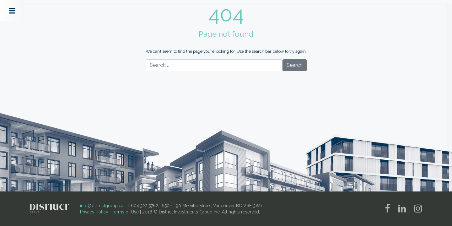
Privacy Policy (94, 211)
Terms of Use (125, 211)
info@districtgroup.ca (101, 205)
